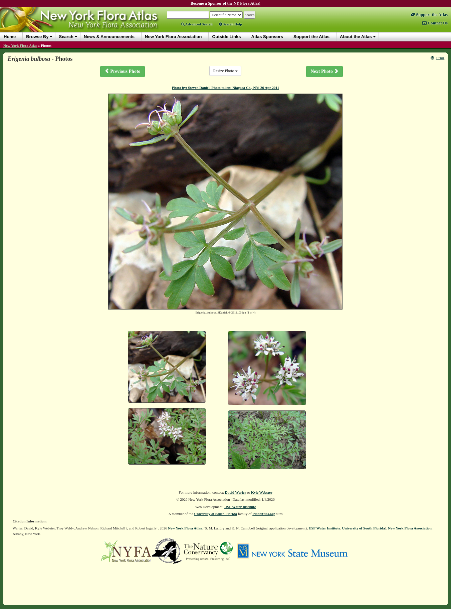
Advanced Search (197, 24)
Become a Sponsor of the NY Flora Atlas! (226, 3)
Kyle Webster (261, 492)
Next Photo (324, 71)
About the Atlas (356, 36)
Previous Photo (122, 71)
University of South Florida (215, 514)
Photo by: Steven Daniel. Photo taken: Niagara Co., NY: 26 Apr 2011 (225, 88)
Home (10, 36)
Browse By (37, 36)
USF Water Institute (240, 507)
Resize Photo (225, 71)
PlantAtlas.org (263, 514)
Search (66, 36)
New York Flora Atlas (20, 45)
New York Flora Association (410, 528)
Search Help (230, 24)
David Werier (235, 492)
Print (437, 58)
